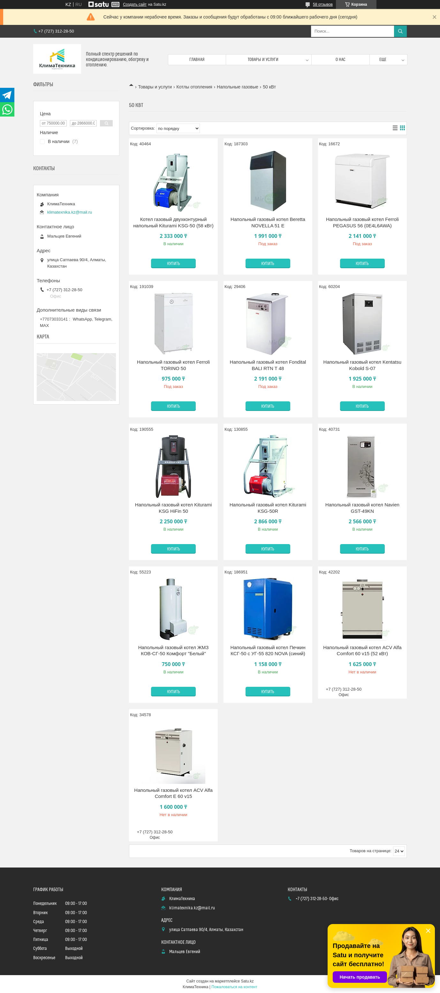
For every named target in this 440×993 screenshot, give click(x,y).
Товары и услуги (263, 59)
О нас (340, 59)
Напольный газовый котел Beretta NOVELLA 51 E (268, 222)
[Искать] (400, 31)
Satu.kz (247, 981)
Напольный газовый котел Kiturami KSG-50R (268, 508)
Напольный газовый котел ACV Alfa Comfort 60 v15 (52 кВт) (362, 650)
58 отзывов (323, 4)
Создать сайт (135, 4)
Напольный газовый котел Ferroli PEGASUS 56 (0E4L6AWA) (362, 222)
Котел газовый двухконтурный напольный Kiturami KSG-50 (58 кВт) (173, 222)
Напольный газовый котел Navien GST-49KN (362, 508)
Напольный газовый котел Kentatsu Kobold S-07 (362, 365)
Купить (173, 263)
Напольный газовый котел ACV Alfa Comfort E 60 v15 (173, 793)
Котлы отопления (194, 86)
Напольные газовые (237, 86)
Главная (197, 59)
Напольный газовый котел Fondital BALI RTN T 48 (268, 365)
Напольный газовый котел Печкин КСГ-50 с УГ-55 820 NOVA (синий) (267, 650)
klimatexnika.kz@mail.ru (69, 212)
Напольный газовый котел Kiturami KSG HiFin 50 (173, 508)
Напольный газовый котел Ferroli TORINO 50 (173, 365)
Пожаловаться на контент (234, 987)
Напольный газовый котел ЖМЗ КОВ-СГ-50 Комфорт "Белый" (173, 650)
